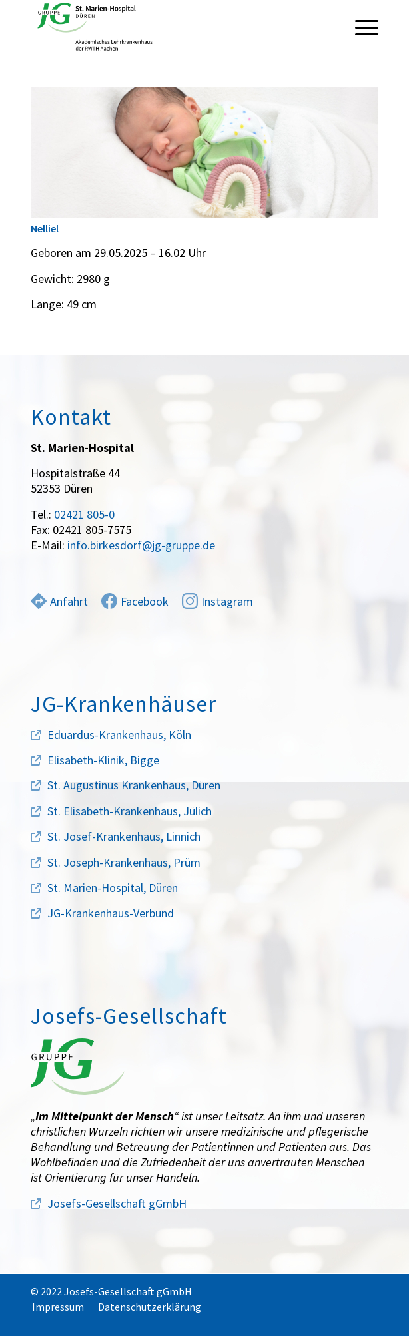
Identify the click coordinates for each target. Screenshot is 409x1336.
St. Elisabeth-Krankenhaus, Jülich (129, 811)
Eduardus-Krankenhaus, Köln (119, 734)
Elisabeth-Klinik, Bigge (103, 760)
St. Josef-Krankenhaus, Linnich (124, 836)
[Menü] (360, 26)
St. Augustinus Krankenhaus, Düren (133, 785)
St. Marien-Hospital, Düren (112, 887)
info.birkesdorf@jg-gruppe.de (141, 545)
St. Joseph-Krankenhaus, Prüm (124, 862)
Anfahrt (59, 601)
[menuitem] (360, 26)
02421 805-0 (84, 514)
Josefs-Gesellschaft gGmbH (117, 1203)
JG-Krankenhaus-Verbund (110, 913)
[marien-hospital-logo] (170, 26)
